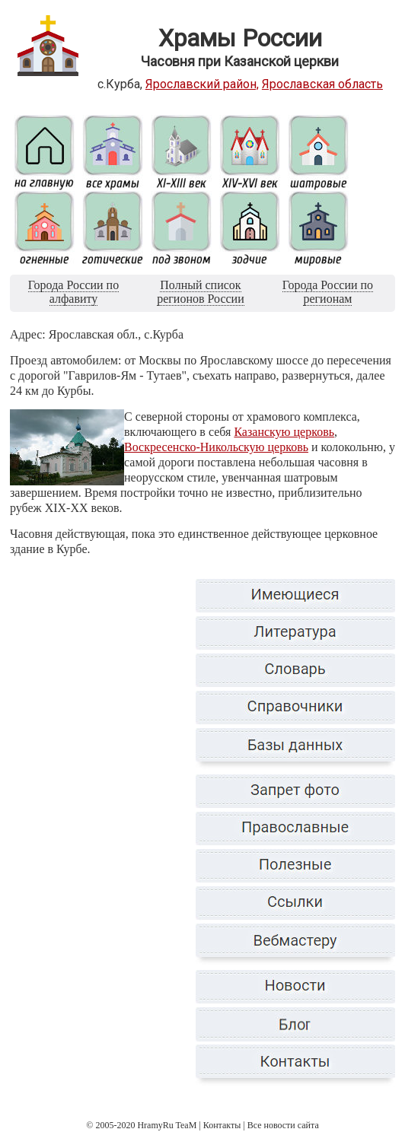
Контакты (222, 1125)
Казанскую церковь (284, 431)
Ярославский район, (202, 84)
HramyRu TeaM (166, 1125)
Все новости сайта (283, 1125)
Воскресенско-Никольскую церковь (216, 446)
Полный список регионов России (200, 291)
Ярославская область (322, 84)
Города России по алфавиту (73, 291)
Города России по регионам (327, 291)
